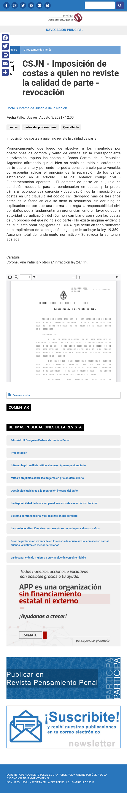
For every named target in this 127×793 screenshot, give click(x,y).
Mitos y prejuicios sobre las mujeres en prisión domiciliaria (47, 478)
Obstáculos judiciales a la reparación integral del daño (44, 490)
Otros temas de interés (37, 49)
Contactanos (39, 5)
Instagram (14, 5)
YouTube (31, 5)
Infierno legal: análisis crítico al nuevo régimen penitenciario (48, 465)
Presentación (19, 452)
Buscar (120, 5)
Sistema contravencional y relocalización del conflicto (44, 515)
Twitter (23, 5)
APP (47, 5)
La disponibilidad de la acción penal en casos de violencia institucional (54, 503)
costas (13, 127)
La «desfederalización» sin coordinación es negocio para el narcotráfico (55, 528)
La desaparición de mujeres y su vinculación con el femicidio (48, 557)
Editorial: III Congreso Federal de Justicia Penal (40, 440)
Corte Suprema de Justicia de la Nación (36, 108)
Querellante (71, 127)
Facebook (6, 5)
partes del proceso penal (40, 127)
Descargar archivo (21, 395)
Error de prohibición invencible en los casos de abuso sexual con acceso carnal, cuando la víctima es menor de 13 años (60, 543)
